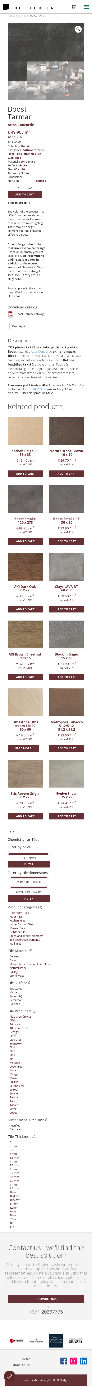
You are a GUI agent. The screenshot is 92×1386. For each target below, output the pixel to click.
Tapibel (14, 1101)
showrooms (46, 1299)
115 (12, 1227)
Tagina (14, 1097)
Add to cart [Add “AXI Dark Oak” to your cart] (25, 609)
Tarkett (14, 1105)
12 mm (14, 1207)
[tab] (20, 326)
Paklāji (14, 972)
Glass (13, 960)
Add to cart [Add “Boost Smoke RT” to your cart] (67, 541)
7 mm (13, 1161)
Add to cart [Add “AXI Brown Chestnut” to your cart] (25, 677)
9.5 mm (14, 1188)
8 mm (13, 1169)
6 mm (13, 1154)
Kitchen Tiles (32, 154)
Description (20, 326)
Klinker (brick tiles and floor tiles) (30, 964)
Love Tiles (16, 1066)
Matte (22, 165)
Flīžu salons (14, 15)
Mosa (13, 1078)
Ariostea (15, 1024)
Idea (12, 1055)
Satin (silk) (16, 996)
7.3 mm (14, 1165)
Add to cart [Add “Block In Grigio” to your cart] (67, 677)
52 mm (14, 1219)
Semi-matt (16, 1000)
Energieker (16, 1043)
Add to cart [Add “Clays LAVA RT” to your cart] (67, 609)
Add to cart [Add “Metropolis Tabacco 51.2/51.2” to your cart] (67, 748)
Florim (13, 1047)
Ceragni (14, 1032)
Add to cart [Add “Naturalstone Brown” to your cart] (67, 473)
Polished (15, 1004)
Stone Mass (27, 161)
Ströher (14, 1093)
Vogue (13, 1112)
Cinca (13, 1036)
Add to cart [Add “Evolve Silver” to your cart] (67, 816)
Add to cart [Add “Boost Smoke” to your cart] (25, 541)
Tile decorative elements (25, 939)
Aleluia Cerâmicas (20, 1016)
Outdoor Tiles (18, 932)
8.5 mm (14, 1177)
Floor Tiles (15, 154)
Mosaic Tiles (17, 928)
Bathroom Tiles (33, 150)
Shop (25, 15)
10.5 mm (15, 1200)
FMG (13, 1051)
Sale (11, 832)
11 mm (14, 1204)
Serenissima (17, 1086)
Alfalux (14, 1020)
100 (12, 1223)
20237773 (46, 1311)
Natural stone (18, 968)
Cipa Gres (15, 1039)
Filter (28, 864)
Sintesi (14, 1089)
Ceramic (15, 956)
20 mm (14, 1215)
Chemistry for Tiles (23, 839)
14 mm (14, 1211)
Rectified (40, 181)
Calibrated (16, 1129)
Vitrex (13, 1109)
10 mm (14, 1192)
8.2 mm (14, 1173)
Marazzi (14, 1070)
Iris (11, 1059)
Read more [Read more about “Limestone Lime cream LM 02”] (23, 748)
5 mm (13, 1146)
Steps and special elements (26, 936)
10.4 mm (15, 1196)
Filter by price (19, 847)
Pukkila (14, 1082)
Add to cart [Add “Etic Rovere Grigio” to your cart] (25, 816)
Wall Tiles (14, 158)
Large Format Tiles (21, 924)
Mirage (14, 1074)
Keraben (15, 1062)
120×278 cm (39, 389)
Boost (25, 146)
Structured (16, 988)
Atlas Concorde (21, 124)
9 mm (25, 173)
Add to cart (24, 194)
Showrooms (21, 1365)
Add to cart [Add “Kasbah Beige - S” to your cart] (25, 473)
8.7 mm (14, 1180)
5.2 (11, 1150)
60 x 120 (19, 169)
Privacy (25, 1359)
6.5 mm (14, 1157)
